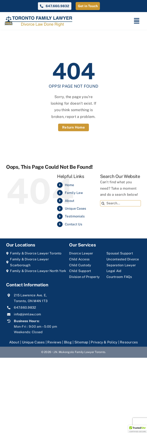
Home (69, 185)
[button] (137, 429)
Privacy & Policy (104, 342)
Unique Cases (75, 208)
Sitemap (81, 342)
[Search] (103, 203)
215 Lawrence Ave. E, (30, 295)
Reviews (54, 342)
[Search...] (120, 203)
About (69, 201)
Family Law (74, 193)
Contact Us (73, 224)
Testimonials (75, 216)
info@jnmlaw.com (27, 314)
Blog (68, 342)
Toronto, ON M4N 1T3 (31, 301)
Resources (129, 342)
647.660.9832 (25, 307)
